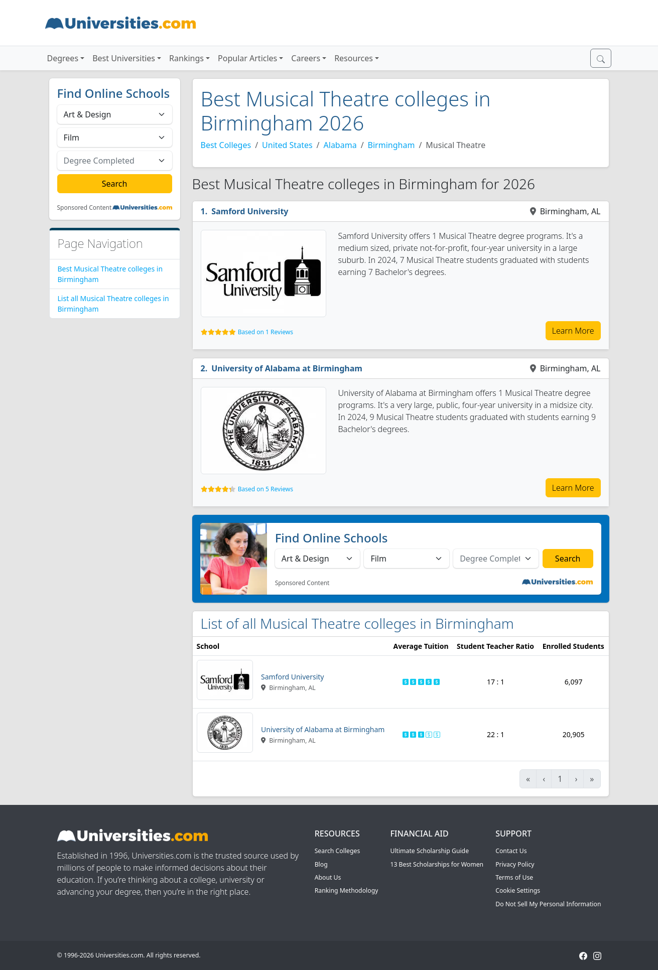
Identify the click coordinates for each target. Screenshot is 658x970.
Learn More (573, 330)
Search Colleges (337, 851)
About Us (328, 877)
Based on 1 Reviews (265, 332)
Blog (321, 864)
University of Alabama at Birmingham (286, 368)
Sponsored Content (84, 207)
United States (287, 145)
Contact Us (511, 851)
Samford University (249, 211)
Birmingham (391, 145)
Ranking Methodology (346, 890)
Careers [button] (305, 58)
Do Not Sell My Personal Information (548, 904)
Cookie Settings (517, 890)
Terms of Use (514, 877)
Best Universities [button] (123, 58)
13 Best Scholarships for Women (436, 864)
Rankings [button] (186, 58)
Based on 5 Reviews (265, 489)
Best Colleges (226, 145)
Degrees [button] (63, 58)
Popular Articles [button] (247, 58)
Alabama (340, 145)
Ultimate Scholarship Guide (429, 851)
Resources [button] (353, 58)
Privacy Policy (514, 864)
